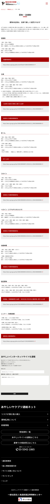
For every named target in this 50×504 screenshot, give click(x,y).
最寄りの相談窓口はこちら (25, 442)
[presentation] (11, 389)
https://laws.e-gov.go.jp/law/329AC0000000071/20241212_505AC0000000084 (22, 164)
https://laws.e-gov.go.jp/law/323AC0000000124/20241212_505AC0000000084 (22, 109)
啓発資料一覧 (25, 432)
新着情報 (5, 425)
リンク (5, 481)
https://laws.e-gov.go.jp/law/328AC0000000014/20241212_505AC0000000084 (22, 123)
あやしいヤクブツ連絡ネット (18, 407)
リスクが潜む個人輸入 (10, 414)
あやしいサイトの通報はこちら (25, 437)
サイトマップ (7, 476)
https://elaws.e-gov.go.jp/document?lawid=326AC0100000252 (18, 64)
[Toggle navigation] (46, 3)
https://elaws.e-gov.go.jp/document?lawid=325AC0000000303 (18, 341)
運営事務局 (6, 461)
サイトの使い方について (12, 471)
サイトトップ (3, 9)
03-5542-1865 (27, 449)
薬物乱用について (10, 9)
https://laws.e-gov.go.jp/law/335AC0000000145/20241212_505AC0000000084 (22, 304)
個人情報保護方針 (9, 466)
